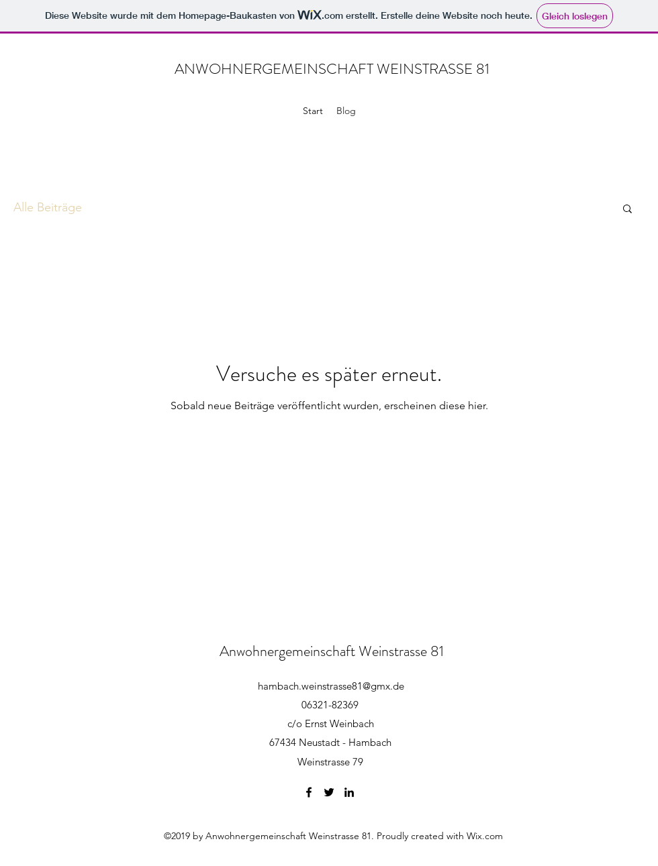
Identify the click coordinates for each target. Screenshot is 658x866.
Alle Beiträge (47, 207)
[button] (627, 210)
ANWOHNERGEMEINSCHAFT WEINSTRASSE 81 (332, 68)
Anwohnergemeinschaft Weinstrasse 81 (332, 651)
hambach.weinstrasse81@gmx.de (331, 686)
